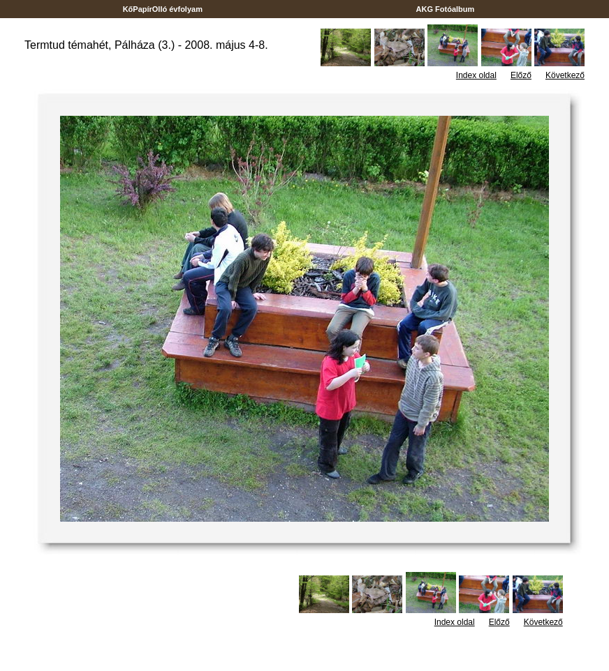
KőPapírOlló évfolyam (163, 9)
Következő (565, 75)
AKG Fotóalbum (445, 9)
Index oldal (476, 75)
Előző (521, 75)
